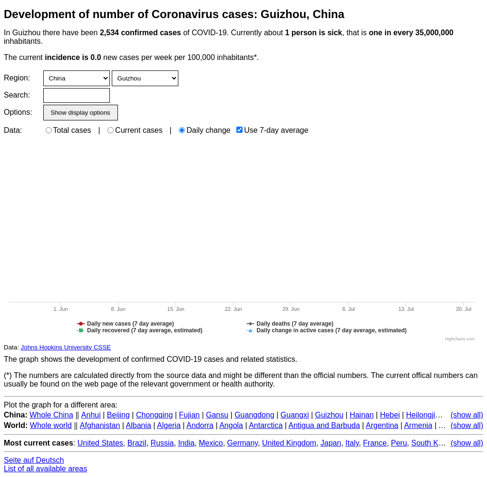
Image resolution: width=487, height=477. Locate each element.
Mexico (211, 443)
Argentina (382, 425)
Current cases (135, 130)
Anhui (91, 415)
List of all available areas (45, 469)
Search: (17, 95)
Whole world (51, 425)
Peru (399, 443)
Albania (138, 425)
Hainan (362, 415)
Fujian (189, 415)
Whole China (51, 415)
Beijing (118, 415)
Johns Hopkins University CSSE (66, 347)
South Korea (432, 443)
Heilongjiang (427, 415)
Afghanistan (100, 425)
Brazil (136, 443)
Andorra (200, 425)
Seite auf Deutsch (34, 460)
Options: (18, 112)
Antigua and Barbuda (324, 425)
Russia (162, 443)
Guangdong (254, 415)
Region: (17, 78)
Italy (352, 443)
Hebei (390, 415)
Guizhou (329, 415)
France (375, 443)
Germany (242, 443)
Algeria (169, 425)
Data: (13, 130)
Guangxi (295, 415)
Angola (231, 425)
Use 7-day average (272, 130)
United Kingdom (289, 443)
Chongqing (154, 415)
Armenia (418, 425)
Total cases (68, 130)
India (186, 443)
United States (100, 443)
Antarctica (265, 425)
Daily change (205, 130)
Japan (331, 443)
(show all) (467, 415)
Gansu (217, 415)
